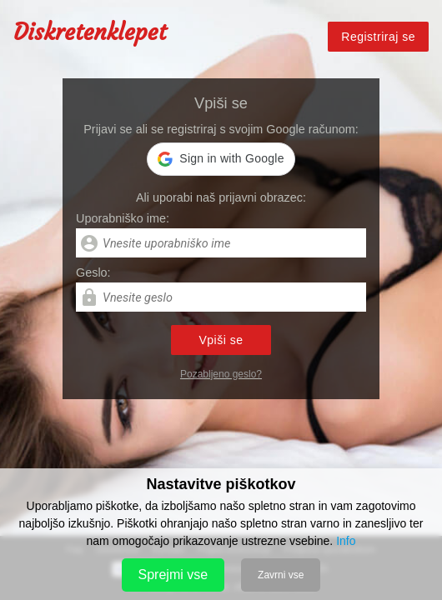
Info (345, 541)
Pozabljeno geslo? (221, 374)
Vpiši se (220, 340)
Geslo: (93, 272)
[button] (220, 159)
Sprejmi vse (173, 575)
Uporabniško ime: (122, 218)
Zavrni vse (281, 575)
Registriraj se (378, 36)
